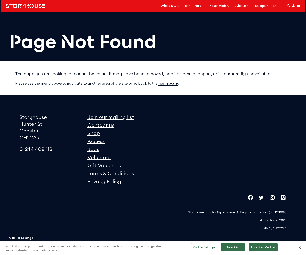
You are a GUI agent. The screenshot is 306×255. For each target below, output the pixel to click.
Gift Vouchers (104, 165)
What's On (169, 6)
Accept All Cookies (263, 247)
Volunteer (99, 157)
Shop (93, 133)
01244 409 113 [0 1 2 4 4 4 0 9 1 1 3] (36, 149)
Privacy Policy (104, 181)
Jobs (93, 149)
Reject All (233, 247)
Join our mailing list (110, 117)
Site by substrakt (274, 228)
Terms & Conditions (110, 173)
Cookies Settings (21, 238)
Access (96, 141)
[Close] (299, 247)
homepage (168, 83)
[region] (153, 248)
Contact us (100, 125)
